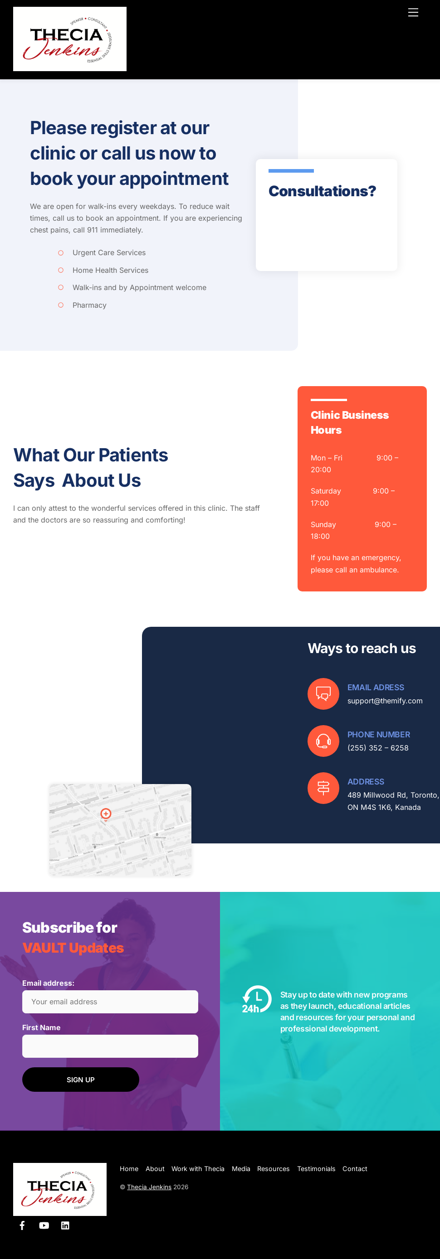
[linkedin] (66, 1224)
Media (241, 1168)
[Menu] (413, 12)
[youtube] (44, 1224)
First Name (41, 1027)
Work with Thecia (198, 1168)
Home (129, 1168)
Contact (354, 1168)
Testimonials (316, 1168)
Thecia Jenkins (149, 1187)
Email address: (48, 983)
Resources (273, 1168)
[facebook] (22, 1224)
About (155, 1168)
